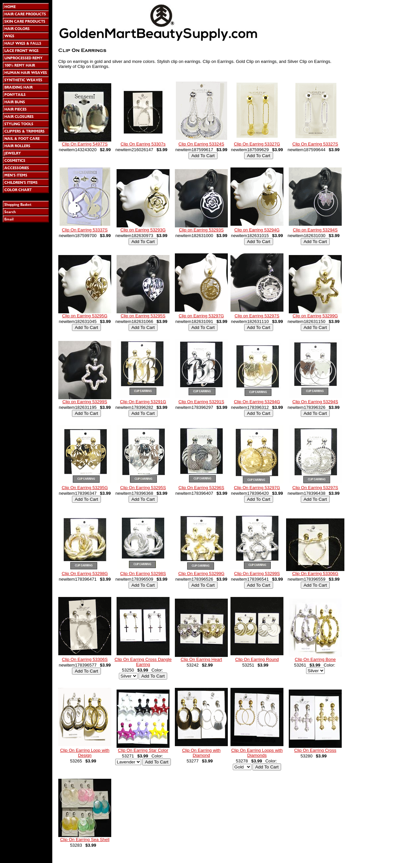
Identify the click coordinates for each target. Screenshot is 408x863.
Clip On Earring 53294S (315, 401)
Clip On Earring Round (257, 659)
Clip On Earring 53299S (257, 573)
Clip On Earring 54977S (85, 144)
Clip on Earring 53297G (201, 315)
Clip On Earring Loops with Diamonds (257, 753)
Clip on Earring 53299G (315, 315)
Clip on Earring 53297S (256, 315)
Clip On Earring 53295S (143, 487)
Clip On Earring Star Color (143, 750)
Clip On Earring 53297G (257, 487)
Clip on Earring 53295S (143, 315)
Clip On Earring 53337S (85, 229)
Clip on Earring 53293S (201, 229)
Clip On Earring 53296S (201, 487)
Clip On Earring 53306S (85, 659)
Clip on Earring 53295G (85, 315)
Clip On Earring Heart (201, 659)
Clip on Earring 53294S (315, 229)
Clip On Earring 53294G (257, 401)
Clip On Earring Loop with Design (84, 753)
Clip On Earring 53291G (143, 401)
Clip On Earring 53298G (85, 573)
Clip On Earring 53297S (315, 487)
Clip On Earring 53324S (201, 144)
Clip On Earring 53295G (85, 487)
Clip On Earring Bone (315, 659)
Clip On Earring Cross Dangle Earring (143, 662)
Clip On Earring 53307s (143, 144)
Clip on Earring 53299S (84, 401)
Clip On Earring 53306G (315, 573)
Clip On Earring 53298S (143, 573)
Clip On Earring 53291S (201, 401)
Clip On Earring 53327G (257, 144)
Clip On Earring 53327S (315, 144)
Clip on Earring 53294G (257, 229)
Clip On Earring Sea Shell (84, 839)
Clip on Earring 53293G (143, 229)
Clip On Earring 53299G (201, 573)
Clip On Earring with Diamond (201, 753)
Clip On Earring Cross (315, 750)
